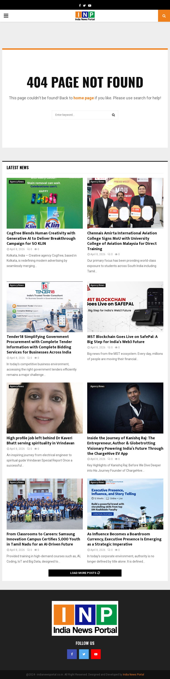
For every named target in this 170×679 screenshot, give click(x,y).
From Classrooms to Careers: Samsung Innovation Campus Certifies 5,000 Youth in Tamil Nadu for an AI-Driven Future (43, 539)
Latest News (18, 167)
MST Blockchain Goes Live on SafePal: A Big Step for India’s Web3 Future (122, 339)
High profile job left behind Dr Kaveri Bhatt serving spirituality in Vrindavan (40, 441)
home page (83, 98)
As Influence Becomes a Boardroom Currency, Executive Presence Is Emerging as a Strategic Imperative (124, 539)
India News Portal (133, 674)
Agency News (17, 182)
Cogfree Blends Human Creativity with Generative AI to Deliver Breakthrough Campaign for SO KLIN (41, 238)
